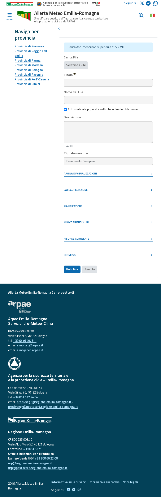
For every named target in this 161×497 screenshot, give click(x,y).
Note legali (130, 482)
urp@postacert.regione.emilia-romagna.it (38, 467)
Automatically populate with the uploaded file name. (101, 109)
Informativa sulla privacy (68, 482)
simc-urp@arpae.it (30, 345)
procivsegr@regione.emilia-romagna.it (44, 401)
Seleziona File (76, 65)
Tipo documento (76, 153)
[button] (108, 174)
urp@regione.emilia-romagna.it (30, 463)
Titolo (70, 74)
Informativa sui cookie (104, 482)
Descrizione (72, 117)
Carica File (71, 57)
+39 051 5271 (32, 449)
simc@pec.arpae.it (30, 350)
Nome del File (73, 92)
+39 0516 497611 (24, 340)
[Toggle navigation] (9, 17)
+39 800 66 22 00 (46, 458)
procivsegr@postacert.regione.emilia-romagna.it (43, 406)
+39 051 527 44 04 (25, 397)
